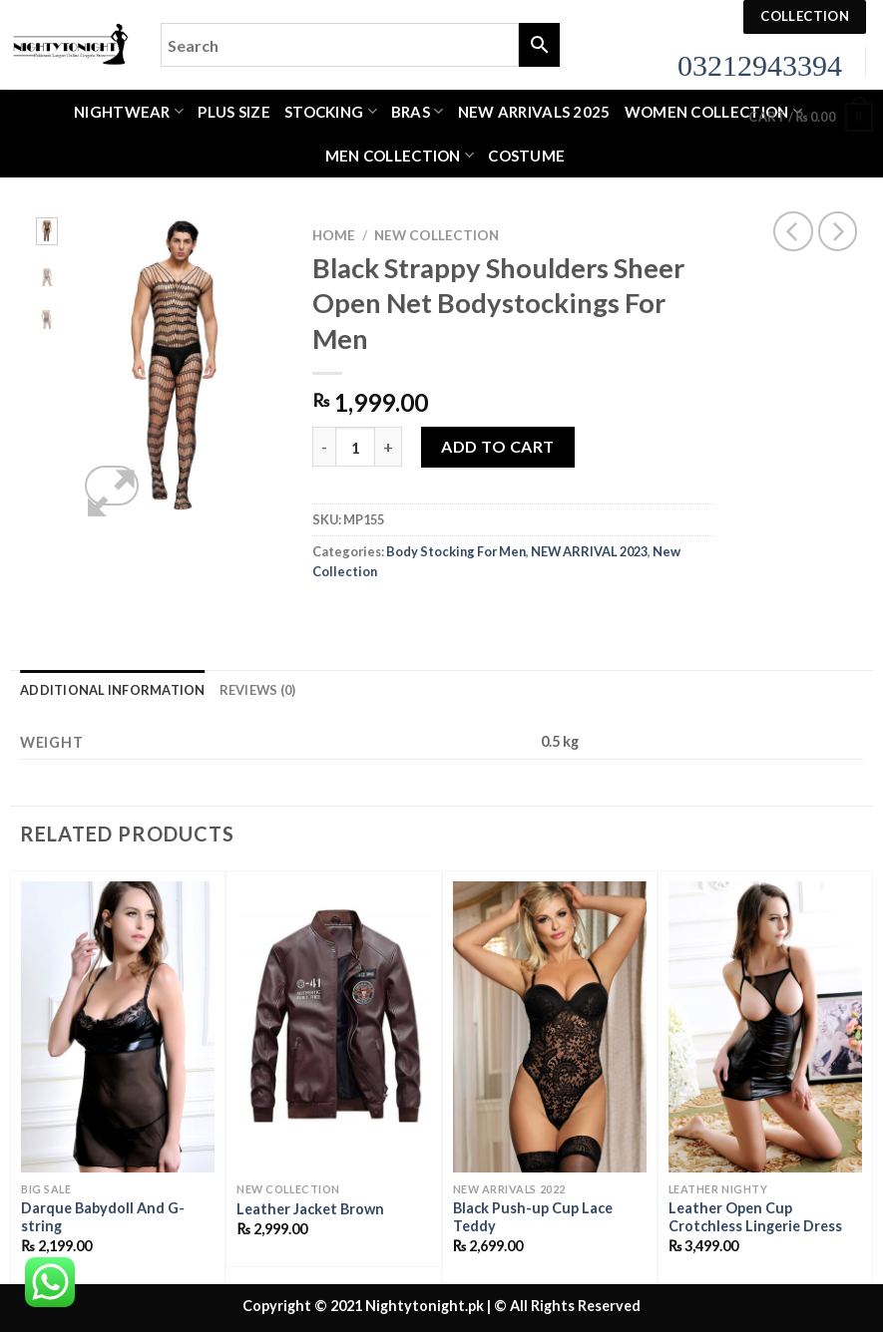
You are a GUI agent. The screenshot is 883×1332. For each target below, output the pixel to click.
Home (333, 235)
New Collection (436, 235)
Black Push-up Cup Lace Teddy (533, 1217)
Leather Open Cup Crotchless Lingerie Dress (755, 1217)
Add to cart (497, 446)
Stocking (330, 111)
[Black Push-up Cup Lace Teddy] (550, 1026)
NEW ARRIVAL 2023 (589, 551)
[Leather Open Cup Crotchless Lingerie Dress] (765, 1026)
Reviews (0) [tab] (258, 690)
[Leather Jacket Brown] (333, 1026)
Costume (526, 156)
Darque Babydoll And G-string (103, 1217)
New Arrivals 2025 (534, 112)
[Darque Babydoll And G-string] (118, 1026)
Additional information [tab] (113, 690)
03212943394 (759, 65)
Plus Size (234, 112)
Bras (417, 111)
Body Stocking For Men (456, 551)
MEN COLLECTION (400, 155)
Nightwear (129, 111)
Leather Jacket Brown (310, 1208)
